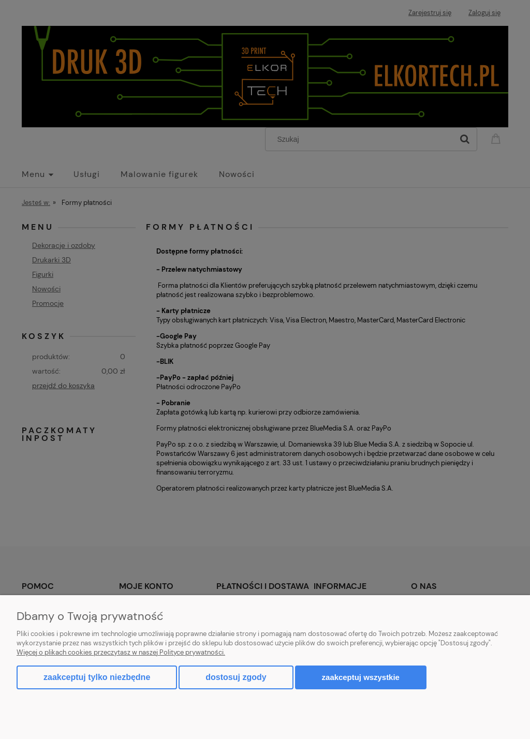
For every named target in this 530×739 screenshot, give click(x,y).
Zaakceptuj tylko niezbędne (96, 677)
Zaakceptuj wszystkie (361, 677)
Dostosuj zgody (235, 677)
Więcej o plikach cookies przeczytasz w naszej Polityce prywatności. (121, 652)
